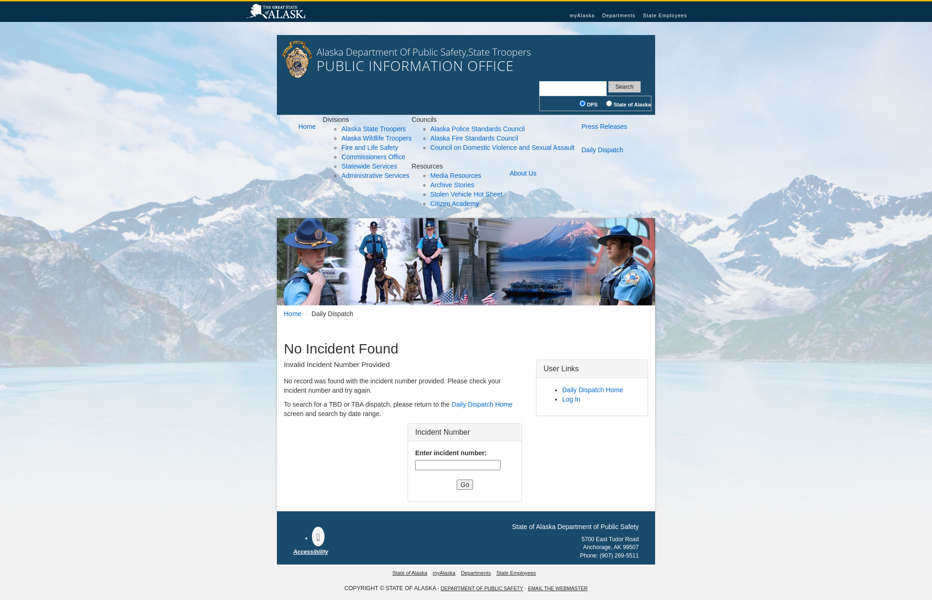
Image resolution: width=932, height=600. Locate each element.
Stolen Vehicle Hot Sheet (467, 194)
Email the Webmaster (558, 588)
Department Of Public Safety (482, 588)
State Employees (665, 15)
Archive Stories (452, 185)
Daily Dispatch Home (482, 404)
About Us (523, 173)
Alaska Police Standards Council (478, 129)
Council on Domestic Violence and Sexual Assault (503, 147)
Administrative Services (375, 175)
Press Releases (604, 126)
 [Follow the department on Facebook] (318, 536)
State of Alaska (276, 12)
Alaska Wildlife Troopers (376, 138)
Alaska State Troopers (373, 129)
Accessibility (310, 552)
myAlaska (582, 15)
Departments (618, 15)
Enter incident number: (451, 453)
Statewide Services (369, 166)
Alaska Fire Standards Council (474, 138)
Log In (571, 399)
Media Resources (456, 175)
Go (464, 484)
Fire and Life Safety (369, 147)
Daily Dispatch (602, 150)
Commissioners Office (373, 157)
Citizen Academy (455, 203)
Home (307, 126)
